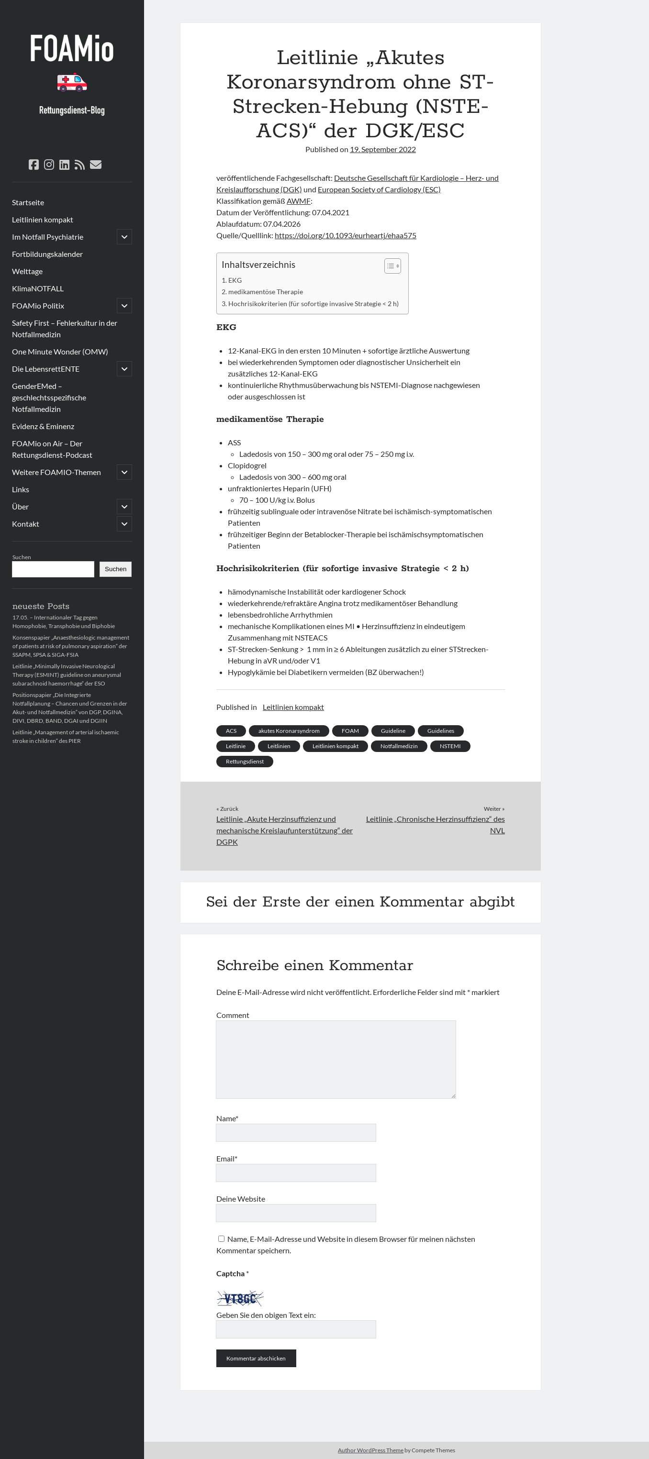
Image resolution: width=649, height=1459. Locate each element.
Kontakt (25, 523)
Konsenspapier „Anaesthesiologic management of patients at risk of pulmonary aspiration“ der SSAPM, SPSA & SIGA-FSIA (70, 646)
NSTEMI (450, 746)
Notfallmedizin (399, 746)
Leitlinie (236, 746)
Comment (232, 1014)
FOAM (350, 730)
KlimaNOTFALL (38, 288)
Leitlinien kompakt (42, 219)
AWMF (299, 200)
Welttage (27, 271)
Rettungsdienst (245, 761)
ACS (231, 730)
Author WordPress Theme (370, 1450)
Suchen (21, 557)
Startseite (28, 202)
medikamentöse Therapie (265, 291)
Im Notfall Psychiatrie (47, 236)
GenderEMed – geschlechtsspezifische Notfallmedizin (49, 397)
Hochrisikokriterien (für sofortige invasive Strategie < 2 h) (313, 303)
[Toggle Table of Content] (388, 266)
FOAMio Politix (38, 305)
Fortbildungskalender (47, 253)
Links (20, 489)
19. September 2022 (383, 149)
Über (20, 506)
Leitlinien (279, 746)
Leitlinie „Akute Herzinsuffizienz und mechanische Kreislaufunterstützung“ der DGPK (284, 830)
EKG (235, 280)
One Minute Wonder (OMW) (60, 351)
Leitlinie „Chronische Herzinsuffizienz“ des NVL (435, 824)
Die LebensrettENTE (45, 368)
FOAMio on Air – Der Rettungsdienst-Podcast (52, 449)
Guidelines (440, 730)
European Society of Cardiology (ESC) (379, 189)
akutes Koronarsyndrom (289, 730)
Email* (226, 1158)
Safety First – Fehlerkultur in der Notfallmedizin (64, 328)
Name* (227, 1118)
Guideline (393, 730)
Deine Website (240, 1198)
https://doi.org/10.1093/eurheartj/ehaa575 (345, 235)
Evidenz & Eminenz (43, 426)
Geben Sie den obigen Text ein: (266, 1314)
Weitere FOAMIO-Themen (56, 471)
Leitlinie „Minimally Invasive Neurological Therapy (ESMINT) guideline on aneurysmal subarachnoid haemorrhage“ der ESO (66, 675)
